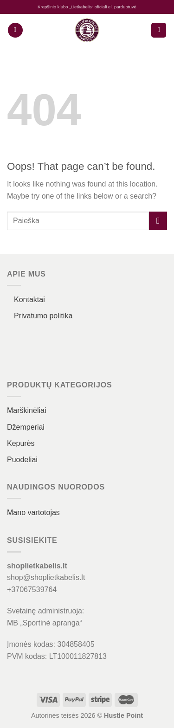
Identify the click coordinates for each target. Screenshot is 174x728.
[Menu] (15, 30)
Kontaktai (29, 299)
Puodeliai (22, 460)
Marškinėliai (26, 410)
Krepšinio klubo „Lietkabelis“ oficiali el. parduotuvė (87, 6)
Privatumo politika (43, 316)
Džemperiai (26, 427)
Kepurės (21, 443)
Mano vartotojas (33, 512)
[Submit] (158, 221)
